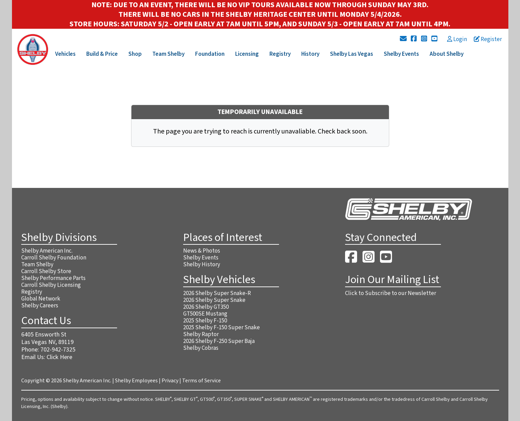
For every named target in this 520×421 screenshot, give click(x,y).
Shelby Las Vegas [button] (351, 54)
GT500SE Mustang (205, 314)
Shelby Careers (39, 306)
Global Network (40, 299)
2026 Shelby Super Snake (214, 300)
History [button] (310, 54)
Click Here (59, 357)
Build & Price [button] (102, 54)
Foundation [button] (210, 54)
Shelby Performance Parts (53, 278)
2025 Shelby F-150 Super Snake (221, 327)
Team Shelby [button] (168, 54)
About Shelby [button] (447, 54)
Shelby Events (200, 258)
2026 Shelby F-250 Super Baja (219, 341)
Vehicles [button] (65, 54)
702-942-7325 (57, 349)
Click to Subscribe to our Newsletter (390, 293)
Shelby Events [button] (401, 54)
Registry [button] (280, 54)
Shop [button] (135, 54)
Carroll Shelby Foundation (53, 258)
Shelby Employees (136, 380)
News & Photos (201, 251)
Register (488, 39)
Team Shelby (37, 264)
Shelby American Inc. (47, 251)
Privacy (170, 380)
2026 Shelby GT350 (206, 307)
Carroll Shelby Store (46, 271)
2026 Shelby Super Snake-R (217, 293)
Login (457, 39)
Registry (31, 292)
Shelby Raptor (201, 334)
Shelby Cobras (200, 348)
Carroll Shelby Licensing (51, 285)
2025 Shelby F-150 (205, 321)
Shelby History (201, 264)
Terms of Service (201, 380)
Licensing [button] (247, 54)
